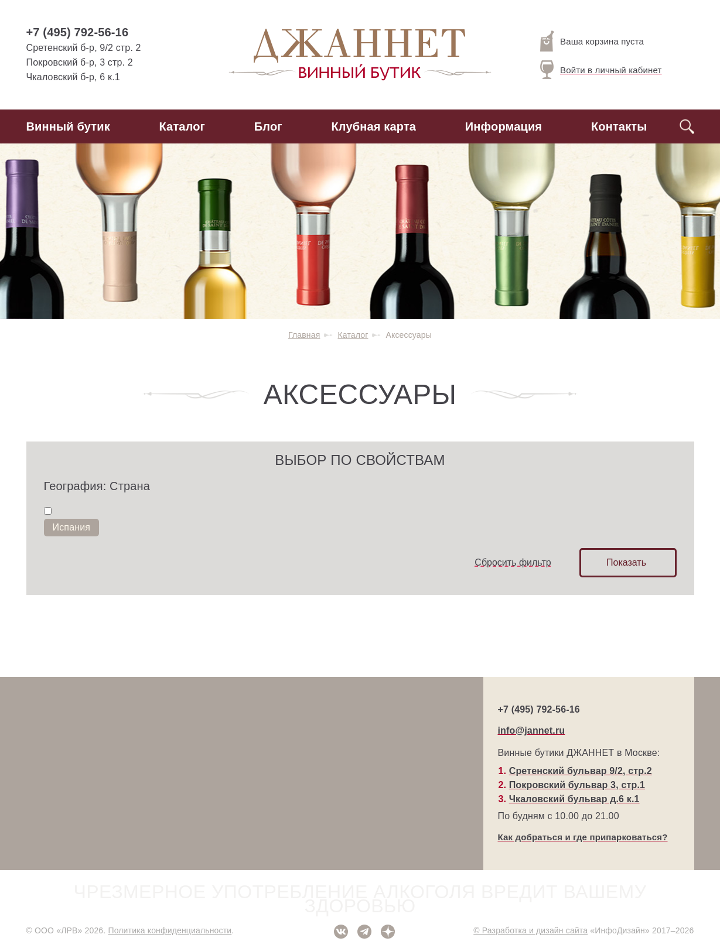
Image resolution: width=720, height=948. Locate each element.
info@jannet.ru (531, 730)
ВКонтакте (341, 932)
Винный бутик (68, 126)
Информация (503, 126)
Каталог (182, 126)
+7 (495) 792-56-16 (77, 32)
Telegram (364, 932)
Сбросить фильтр (513, 562)
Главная (304, 335)
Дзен (388, 932)
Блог (268, 126)
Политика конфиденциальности (169, 930)
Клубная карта (374, 126)
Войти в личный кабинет (601, 69)
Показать (626, 562)
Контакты (619, 126)
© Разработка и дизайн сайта (530, 930)
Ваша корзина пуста (592, 41)
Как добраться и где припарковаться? (583, 837)
